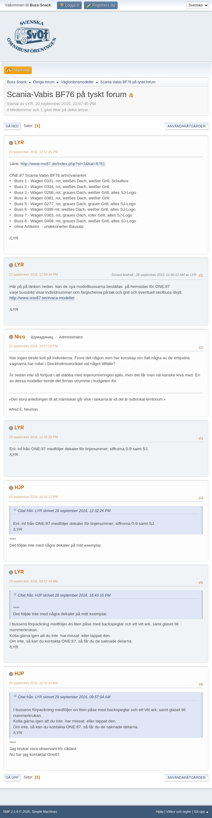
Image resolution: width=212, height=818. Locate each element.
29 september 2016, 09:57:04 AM (33, 581)
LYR (19, 142)
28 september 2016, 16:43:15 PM (33, 497)
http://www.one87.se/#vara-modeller (42, 298)
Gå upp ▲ (201, 811)
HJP (19, 487)
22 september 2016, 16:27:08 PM (33, 346)
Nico (19, 336)
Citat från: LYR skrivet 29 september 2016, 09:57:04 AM (64, 697)
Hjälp (160, 811)
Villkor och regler (178, 811)
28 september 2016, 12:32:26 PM (33, 437)
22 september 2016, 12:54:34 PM (33, 274)
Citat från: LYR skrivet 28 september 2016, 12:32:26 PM (64, 511)
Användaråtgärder (187, 126)
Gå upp (12, 777)
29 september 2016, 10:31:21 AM (33, 683)
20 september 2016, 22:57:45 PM (33, 152)
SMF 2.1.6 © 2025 (16, 811)
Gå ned (12, 126)
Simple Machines (44, 811)
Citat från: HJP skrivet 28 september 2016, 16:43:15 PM (64, 595)
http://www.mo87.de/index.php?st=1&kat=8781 (63, 163)
